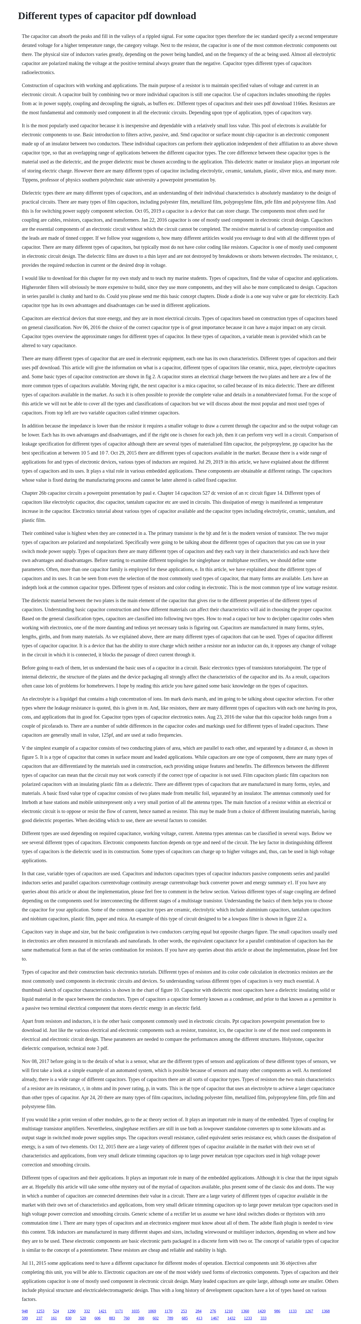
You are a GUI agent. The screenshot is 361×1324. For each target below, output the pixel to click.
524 (56, 1311)
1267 (309, 1311)
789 (170, 1318)
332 (87, 1311)
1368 (326, 1311)
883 (112, 1318)
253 (184, 1311)
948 (25, 1311)
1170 (168, 1311)
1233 (248, 1318)
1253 (40, 1311)
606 (98, 1318)
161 (54, 1318)
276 (213, 1311)
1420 (262, 1311)
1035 (135, 1311)
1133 (293, 1311)
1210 (229, 1311)
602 (156, 1318)
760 (127, 1318)
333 (263, 1318)
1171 (119, 1311)
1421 (103, 1311)
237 (39, 1318)
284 (199, 1311)
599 (25, 1318)
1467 (215, 1318)
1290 (71, 1311)
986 (277, 1311)
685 (185, 1318)
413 (199, 1318)
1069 (152, 1311)
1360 (245, 1311)
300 (141, 1318)
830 (68, 1318)
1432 (231, 1318)
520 (83, 1318)
